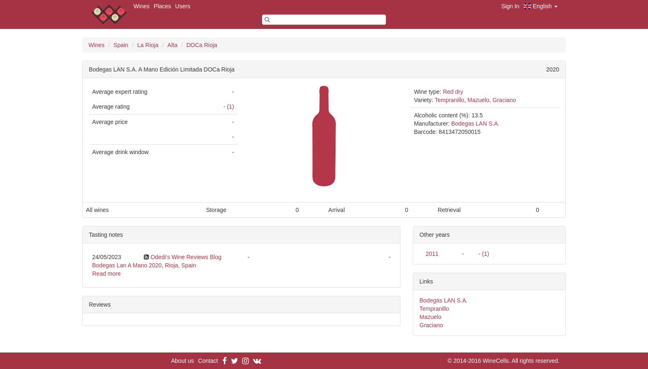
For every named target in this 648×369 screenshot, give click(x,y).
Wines (141, 6)
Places (162, 6)
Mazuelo (478, 100)
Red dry (453, 91)
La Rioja (147, 45)
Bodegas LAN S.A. (475, 123)
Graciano (504, 100)
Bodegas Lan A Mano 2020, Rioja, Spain (144, 265)
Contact (208, 360)
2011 (432, 253)
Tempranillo (450, 100)
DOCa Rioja (201, 45)
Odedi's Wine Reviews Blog (186, 257)
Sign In (510, 6)
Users (183, 6)
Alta (172, 45)
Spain (121, 45)
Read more (106, 273)
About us (182, 360)
